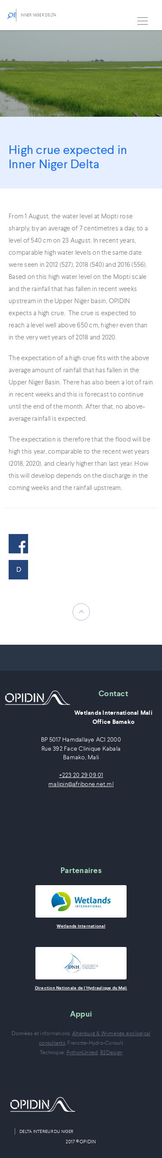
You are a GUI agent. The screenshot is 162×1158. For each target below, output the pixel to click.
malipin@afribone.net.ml (81, 784)
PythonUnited (82, 1052)
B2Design (111, 1052)
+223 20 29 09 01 (81, 775)
